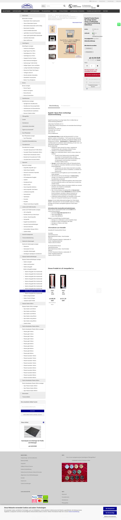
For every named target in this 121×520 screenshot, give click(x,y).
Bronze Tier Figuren (27, 90)
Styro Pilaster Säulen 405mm (29, 390)
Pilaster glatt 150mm (27, 341)
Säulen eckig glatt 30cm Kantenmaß (32, 278)
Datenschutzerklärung (74, 511)
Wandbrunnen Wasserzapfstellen (31, 106)
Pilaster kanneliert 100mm (29, 355)
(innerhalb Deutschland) (97, 36)
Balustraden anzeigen (27, 18)
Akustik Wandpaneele (27, 234)
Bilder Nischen (26, 175)
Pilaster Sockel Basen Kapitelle (30, 204)
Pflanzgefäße (46, 11)
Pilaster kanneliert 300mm (29, 372)
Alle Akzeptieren (110, 508)
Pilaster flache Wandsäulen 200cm (31, 154)
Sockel (55, 11)
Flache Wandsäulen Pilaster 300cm (30, 326)
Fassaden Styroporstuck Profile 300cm (32, 149)
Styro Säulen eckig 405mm (29, 321)
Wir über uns (93, 1)
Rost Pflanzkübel (25, 133)
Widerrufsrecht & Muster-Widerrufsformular (31, 472)
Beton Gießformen (27, 40)
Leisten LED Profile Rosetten (28, 207)
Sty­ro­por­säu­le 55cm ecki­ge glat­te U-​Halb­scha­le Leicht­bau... (53, 292)
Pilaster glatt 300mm (27, 348)
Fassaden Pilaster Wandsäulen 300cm (32, 152)
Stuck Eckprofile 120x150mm (30, 189)
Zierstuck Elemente (27, 226)
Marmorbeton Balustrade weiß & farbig (32, 25)
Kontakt (23, 478)
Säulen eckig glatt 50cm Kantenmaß (32, 288)
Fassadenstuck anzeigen (28, 147)
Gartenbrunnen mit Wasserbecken (31, 108)
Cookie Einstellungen (26, 483)
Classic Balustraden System (29, 23)
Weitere (105, 11)
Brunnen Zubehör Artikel (28, 113)
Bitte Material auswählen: (90, 45)
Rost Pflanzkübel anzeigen (28, 135)
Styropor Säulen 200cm (27, 303)
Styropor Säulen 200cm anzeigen (30, 306)
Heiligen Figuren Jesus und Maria (30, 65)
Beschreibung (54, 106)
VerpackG (23, 463)
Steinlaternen (63, 11)
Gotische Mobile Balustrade (29, 30)
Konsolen (25, 199)
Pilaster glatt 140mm (27, 338)
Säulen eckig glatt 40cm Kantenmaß (32, 283)
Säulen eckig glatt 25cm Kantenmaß (32, 276)
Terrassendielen (25, 397)
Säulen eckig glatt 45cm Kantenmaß (32, 286)
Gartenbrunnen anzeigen (28, 101)
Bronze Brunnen (26, 93)
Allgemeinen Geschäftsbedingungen (29, 475)
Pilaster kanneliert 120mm (29, 358)
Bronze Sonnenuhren (27, 95)
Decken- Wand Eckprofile (29, 217)
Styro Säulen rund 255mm (29, 308)
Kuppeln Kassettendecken (29, 221)
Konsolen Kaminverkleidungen (30, 224)
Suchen (32, 411)
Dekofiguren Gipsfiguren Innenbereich (32, 253)
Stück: (86, 62)
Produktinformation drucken (93, 86)
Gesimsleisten (26, 194)
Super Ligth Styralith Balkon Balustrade (32, 35)
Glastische (25, 246)
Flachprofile (25, 219)
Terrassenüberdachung (27, 237)
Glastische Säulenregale (27, 241)
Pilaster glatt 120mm (27, 334)
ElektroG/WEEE (24, 460)
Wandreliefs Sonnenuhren (29, 77)
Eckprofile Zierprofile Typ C (29, 167)
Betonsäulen (24, 393)
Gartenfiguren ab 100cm (28, 55)
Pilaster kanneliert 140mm (29, 363)
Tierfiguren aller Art (27, 72)
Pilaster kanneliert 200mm (29, 368)
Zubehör (25, 179)
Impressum (23, 480)
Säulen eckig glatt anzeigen (30, 269)
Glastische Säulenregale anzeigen (30, 244)
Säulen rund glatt (27, 262)
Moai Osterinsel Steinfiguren (29, 60)
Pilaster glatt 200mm (27, 343)
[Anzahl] (92, 66)
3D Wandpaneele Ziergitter (29, 177)
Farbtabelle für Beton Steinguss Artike (81, 460)
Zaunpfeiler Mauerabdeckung (28, 141)
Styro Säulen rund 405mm (29, 313)
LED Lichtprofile (26, 212)
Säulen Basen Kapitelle (28, 170)
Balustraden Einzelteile (28, 28)
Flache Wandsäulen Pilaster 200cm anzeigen (33, 383)
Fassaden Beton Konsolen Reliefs (31, 159)
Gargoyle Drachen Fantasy (29, 58)
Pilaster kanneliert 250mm (29, 370)
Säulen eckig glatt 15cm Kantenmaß (32, 271)
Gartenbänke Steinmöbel (77, 11)
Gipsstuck (24, 162)
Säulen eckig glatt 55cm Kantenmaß (32, 291)
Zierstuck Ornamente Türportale (30, 172)
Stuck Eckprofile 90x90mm (29, 187)
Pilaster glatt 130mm (27, 336)
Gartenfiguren (17, 11)
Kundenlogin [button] (110, 1)
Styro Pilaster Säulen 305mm (29, 388)
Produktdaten (65, 106)
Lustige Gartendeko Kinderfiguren (31, 67)
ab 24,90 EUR (32, 446)
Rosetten (25, 201)
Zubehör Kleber (26, 231)
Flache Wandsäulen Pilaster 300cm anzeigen (33, 329)
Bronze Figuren (26, 88)
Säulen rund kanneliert (28, 264)
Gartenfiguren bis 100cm (28, 53)
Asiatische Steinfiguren (28, 48)
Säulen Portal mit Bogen (28, 298)
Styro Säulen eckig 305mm (29, 318)
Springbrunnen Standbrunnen (29, 103)
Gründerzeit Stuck (27, 182)
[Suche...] (43, 5)
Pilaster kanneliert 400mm (29, 377)
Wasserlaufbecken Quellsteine (30, 110)
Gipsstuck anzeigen (27, 165)
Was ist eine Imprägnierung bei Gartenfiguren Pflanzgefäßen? (81, 457)
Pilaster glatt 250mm (27, 346)
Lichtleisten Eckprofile (28, 191)
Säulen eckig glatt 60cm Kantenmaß (32, 293)
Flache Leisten (26, 184)
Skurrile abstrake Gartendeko (30, 75)
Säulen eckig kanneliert (28, 295)
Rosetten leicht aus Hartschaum (30, 214)
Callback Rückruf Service (27, 466)
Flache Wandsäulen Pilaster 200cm (30, 380)
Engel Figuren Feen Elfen (28, 51)
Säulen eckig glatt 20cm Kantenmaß (32, 274)
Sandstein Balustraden (28, 37)
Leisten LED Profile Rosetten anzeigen (31, 209)
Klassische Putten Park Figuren (30, 70)
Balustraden (6, 11)
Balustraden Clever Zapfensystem (31, 21)
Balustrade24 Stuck (77, 22)
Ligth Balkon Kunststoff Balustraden (31, 33)
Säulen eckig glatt (27, 266)
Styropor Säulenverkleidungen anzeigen (31, 259)
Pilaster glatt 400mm (27, 353)
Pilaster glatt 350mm (27, 351)
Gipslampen (25, 196)
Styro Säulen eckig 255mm (29, 316)
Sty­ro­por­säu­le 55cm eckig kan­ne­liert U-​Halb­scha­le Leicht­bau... (63, 292)
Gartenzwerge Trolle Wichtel (29, 63)
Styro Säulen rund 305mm (29, 311)
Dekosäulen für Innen (28, 249)
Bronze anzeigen (26, 85)
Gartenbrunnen (34, 11)
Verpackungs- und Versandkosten (29, 457)
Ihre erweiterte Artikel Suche (32, 414)
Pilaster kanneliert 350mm (29, 375)
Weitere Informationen (110, 516)
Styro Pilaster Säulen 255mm (29, 385)
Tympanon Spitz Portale (28, 300)
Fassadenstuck (25, 144)
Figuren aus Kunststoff (94, 11)
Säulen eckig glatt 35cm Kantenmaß (32, 281)
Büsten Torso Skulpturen (28, 80)
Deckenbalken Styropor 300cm (30, 229)
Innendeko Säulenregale (28, 251)
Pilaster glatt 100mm (27, 331)
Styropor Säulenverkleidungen (29, 256)
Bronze (26, 11)
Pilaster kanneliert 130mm (29, 360)
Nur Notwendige (110, 512)
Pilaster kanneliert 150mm (29, 365)
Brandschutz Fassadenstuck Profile (31, 157)
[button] (102, 1)
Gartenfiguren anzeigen (27, 46)
